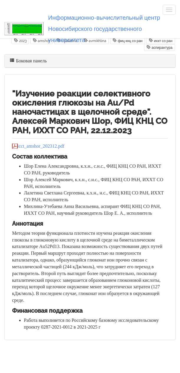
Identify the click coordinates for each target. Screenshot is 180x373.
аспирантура (159, 47)
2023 (20, 40)
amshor (41, 40)
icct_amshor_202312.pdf (41, 146)
